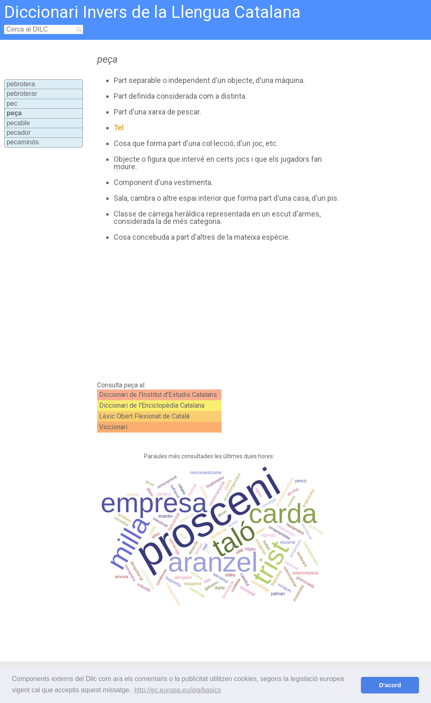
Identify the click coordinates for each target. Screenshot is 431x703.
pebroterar (22, 93)
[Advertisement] (236, 311)
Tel (119, 127)
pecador (19, 132)
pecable (18, 122)
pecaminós (23, 142)
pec (12, 103)
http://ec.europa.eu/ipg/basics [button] (177, 689)
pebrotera (21, 84)
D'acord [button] (390, 685)
